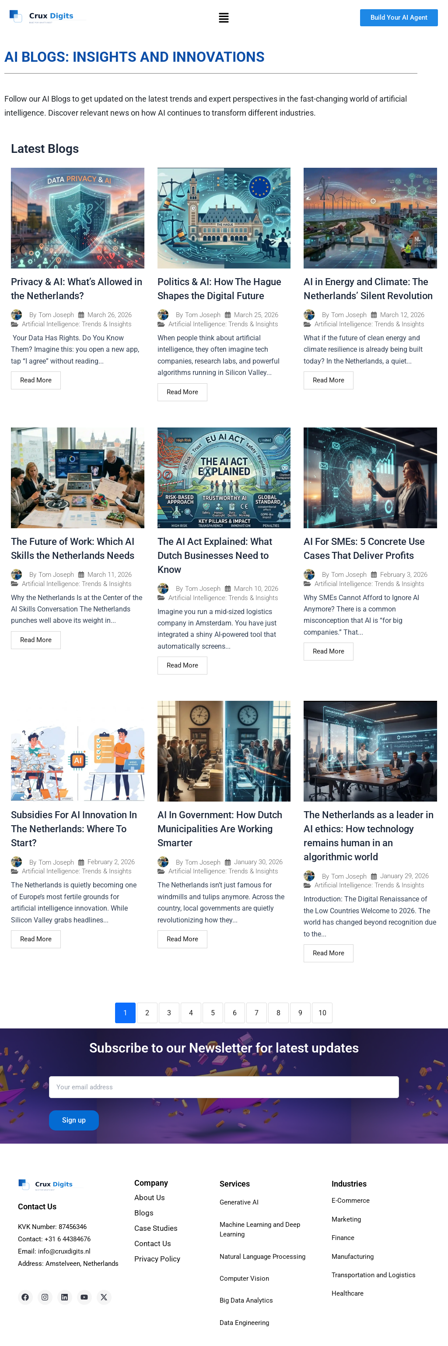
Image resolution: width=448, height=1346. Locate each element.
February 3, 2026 (403, 575)
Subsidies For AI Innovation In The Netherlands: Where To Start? (74, 828)
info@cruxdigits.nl (64, 1251)
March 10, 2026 (256, 589)
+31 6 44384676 (68, 1239)
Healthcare (348, 1293)
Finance (344, 1237)
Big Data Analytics (248, 1300)
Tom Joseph (56, 315)
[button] (224, 17)
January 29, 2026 (404, 876)
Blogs (144, 1212)
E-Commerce (351, 1200)
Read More (36, 380)
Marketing (347, 1219)
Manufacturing (355, 1256)
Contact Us (152, 1243)
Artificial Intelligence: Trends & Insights (77, 324)
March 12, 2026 (402, 315)
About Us (149, 1197)
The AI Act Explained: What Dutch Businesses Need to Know (215, 555)
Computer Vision (245, 1278)
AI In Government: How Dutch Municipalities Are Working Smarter (220, 828)
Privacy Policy (158, 1258)
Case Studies (156, 1228)
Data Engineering (246, 1322)
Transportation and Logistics (376, 1275)
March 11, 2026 (110, 575)
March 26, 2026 (110, 315)
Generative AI (240, 1202)
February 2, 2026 (111, 862)
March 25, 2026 (256, 315)
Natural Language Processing (265, 1256)
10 (322, 1013)
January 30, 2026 (258, 862)
